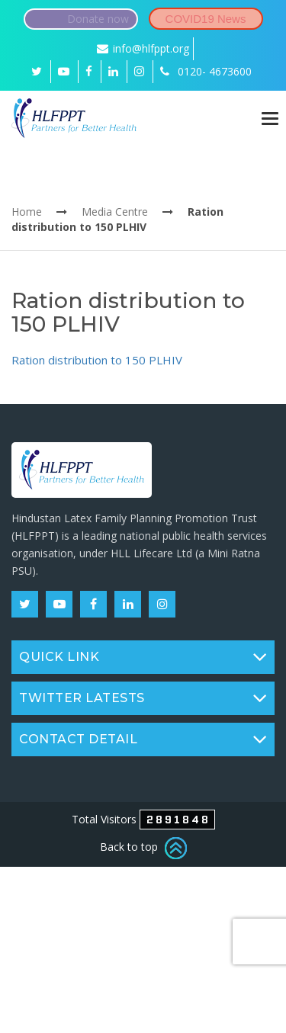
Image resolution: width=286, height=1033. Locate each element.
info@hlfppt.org (143, 48)
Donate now (98, 18)
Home (26, 211)
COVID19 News (205, 18)
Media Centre (115, 211)
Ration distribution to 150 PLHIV (96, 359)
